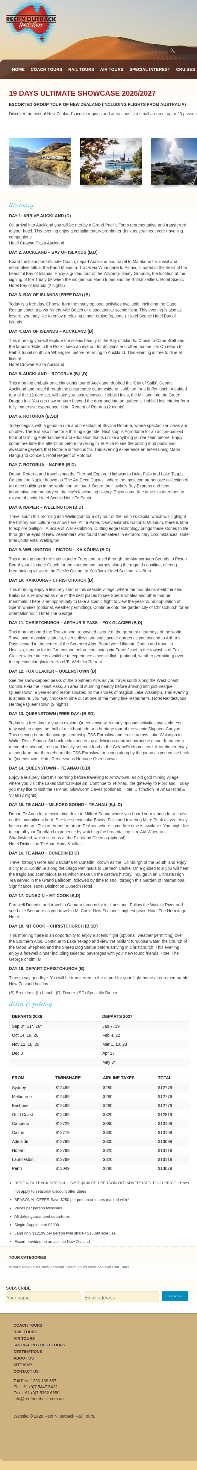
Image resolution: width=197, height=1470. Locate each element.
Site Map (22, 1365)
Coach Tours (47, 69)
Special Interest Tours (39, 1345)
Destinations (27, 1351)
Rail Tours (81, 69)
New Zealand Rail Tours (108, 1267)
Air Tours (112, 69)
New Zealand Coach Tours (64, 1267)
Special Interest (150, 69)
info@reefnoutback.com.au (38, 1398)
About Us (23, 1358)
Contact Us (26, 1371)
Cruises (185, 69)
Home (18, 69)
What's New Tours (24, 1267)
